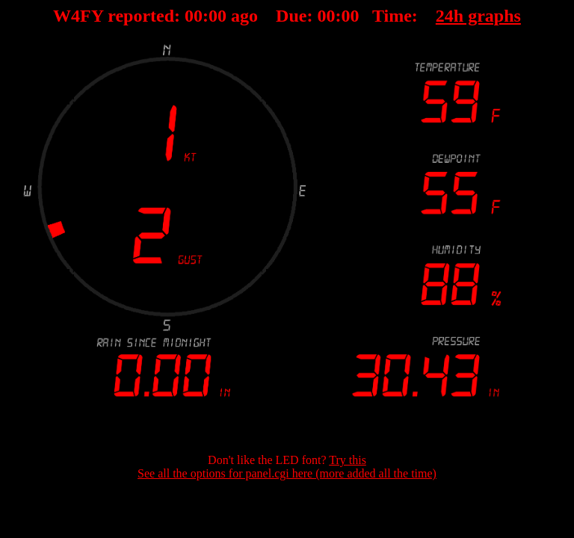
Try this (347, 460)
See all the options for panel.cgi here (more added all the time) (287, 473)
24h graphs (478, 15)
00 (194, 15)
